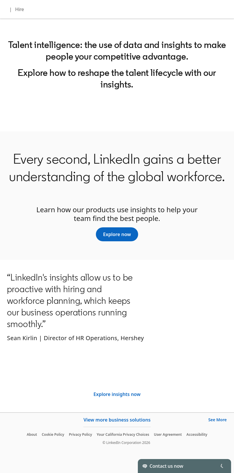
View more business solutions (116, 420)
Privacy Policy (80, 434)
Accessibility (197, 434)
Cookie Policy (53, 434)
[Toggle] (221, 466)
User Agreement (168, 434)
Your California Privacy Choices (123, 434)
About (32, 434)
